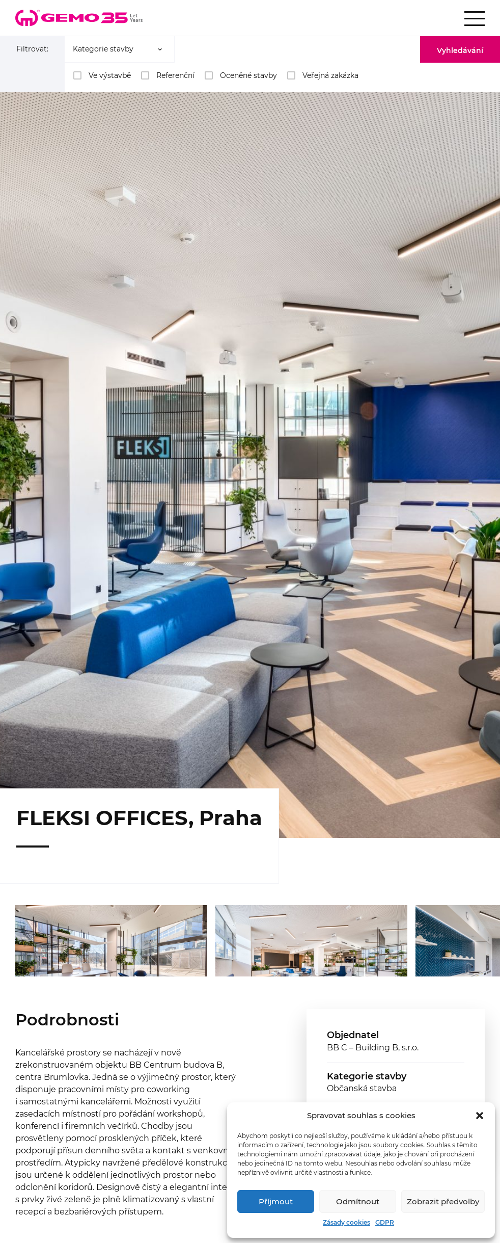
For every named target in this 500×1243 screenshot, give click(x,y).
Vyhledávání (460, 50)
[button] (480, 1115)
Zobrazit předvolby (443, 1201)
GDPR (384, 1222)
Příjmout (276, 1201)
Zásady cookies (346, 1222)
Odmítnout (357, 1201)
